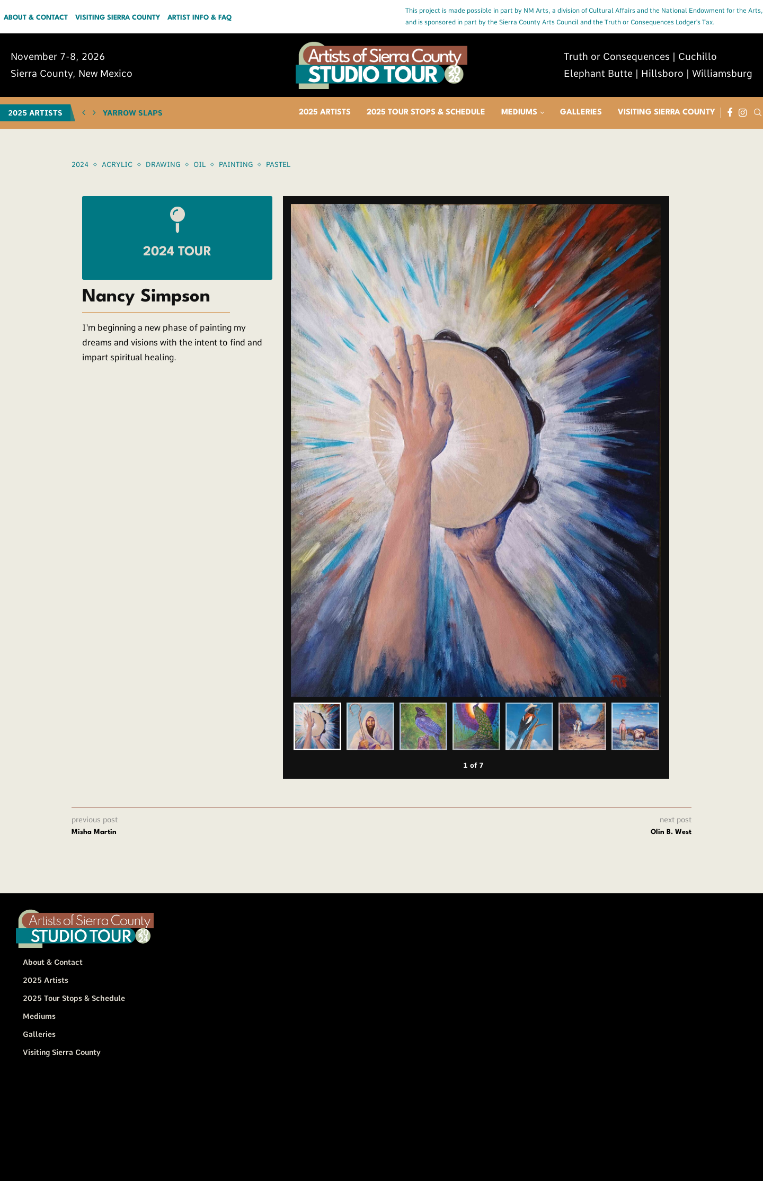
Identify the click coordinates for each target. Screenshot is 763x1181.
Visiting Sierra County (117, 18)
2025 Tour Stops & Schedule (426, 113)
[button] (83, 112)
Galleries (581, 113)
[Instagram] (742, 113)
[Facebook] (729, 113)
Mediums (519, 113)
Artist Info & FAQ (199, 18)
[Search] (757, 113)
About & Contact (36, 18)
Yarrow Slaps (133, 113)
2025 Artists (325, 113)
